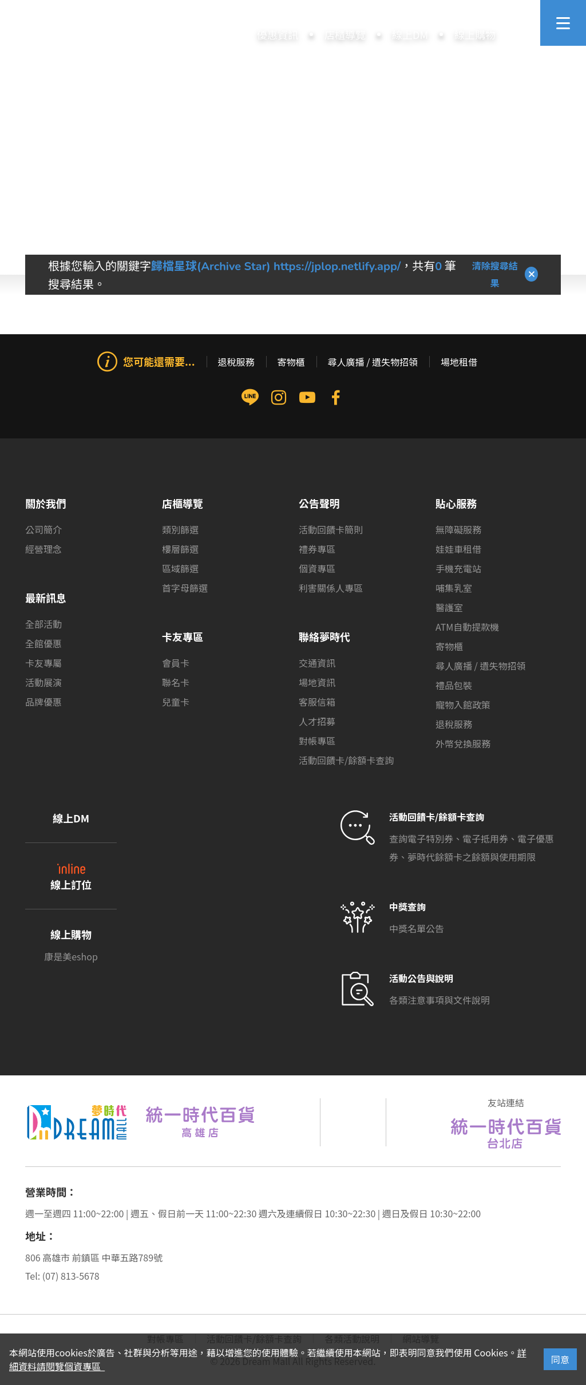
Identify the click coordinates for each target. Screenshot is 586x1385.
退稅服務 (236, 362)
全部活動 (43, 624)
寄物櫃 (291, 362)
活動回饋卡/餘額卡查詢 (346, 760)
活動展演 (43, 682)
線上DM (71, 817)
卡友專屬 (43, 663)
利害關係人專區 (331, 588)
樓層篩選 (180, 549)
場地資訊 (317, 682)
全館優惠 (43, 643)
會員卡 (175, 663)
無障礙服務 (458, 529)
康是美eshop (71, 956)
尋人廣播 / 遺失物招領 (373, 362)
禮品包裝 (453, 685)
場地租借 (459, 362)
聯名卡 (175, 682)
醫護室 (449, 607)
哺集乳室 (453, 588)
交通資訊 (317, 663)
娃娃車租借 (458, 549)
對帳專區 (317, 740)
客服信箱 (317, 702)
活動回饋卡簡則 (331, 529)
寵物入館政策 (462, 704)
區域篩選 (180, 568)
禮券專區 (317, 549)
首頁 (272, 219)
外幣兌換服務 (462, 743)
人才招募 (317, 721)
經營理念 (43, 549)
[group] (293, 431)
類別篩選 (180, 529)
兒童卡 (175, 702)
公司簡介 (43, 529)
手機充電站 (458, 568)
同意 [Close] (560, 1359)
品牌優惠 (43, 702)
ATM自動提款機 (467, 627)
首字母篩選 (185, 588)
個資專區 (317, 568)
